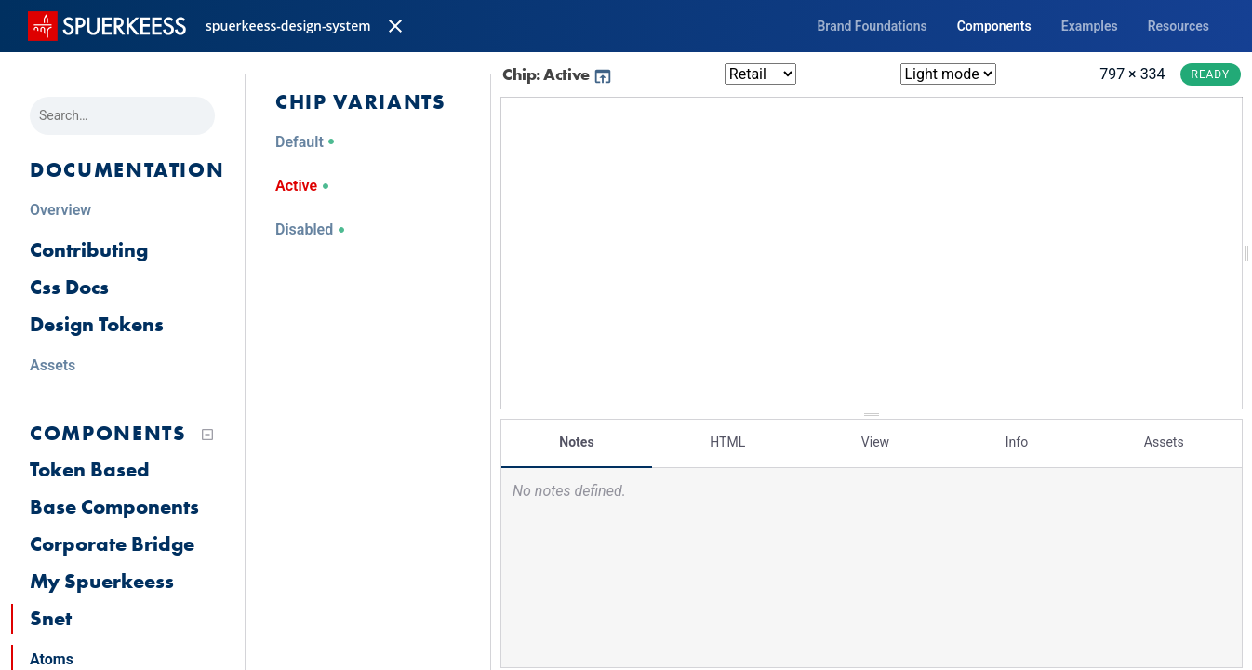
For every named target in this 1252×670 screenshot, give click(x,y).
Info (1017, 442)
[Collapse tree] (207, 434)
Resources (1178, 26)
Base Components (114, 506)
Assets (1164, 442)
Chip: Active (557, 74)
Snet (51, 618)
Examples (1089, 26)
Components (994, 26)
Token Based (90, 469)
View (875, 442)
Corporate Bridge (112, 543)
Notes (576, 442)
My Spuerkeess (102, 581)
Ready (1211, 74)
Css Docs (69, 287)
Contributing (89, 249)
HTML (727, 442)
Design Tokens (97, 324)
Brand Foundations (871, 26)
